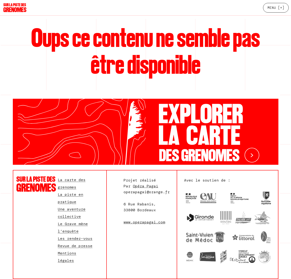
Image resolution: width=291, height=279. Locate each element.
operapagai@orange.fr (147, 192)
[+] (275, 8)
